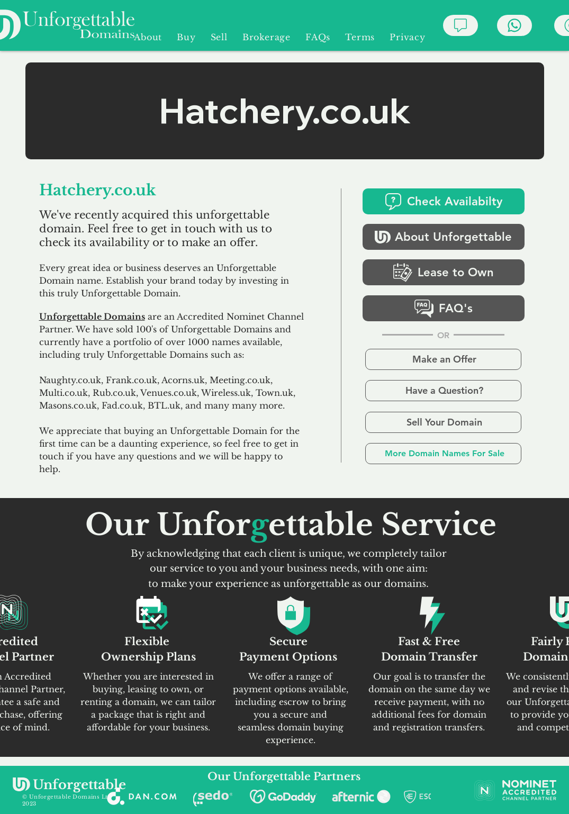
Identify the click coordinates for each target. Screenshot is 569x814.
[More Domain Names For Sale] (443, 453)
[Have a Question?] (443, 390)
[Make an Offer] (443, 359)
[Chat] (460, 25)
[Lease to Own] (444, 272)
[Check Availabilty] (444, 201)
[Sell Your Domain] (443, 422)
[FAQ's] (444, 308)
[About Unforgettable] (444, 237)
